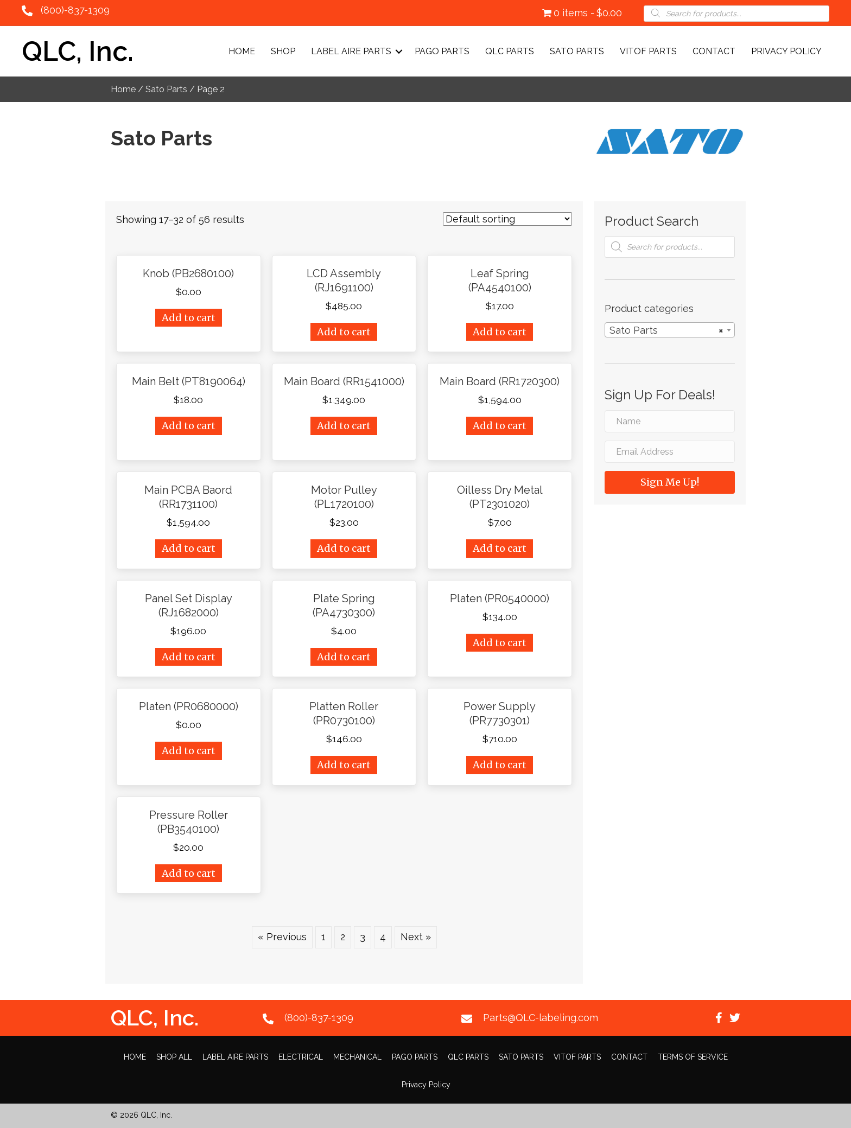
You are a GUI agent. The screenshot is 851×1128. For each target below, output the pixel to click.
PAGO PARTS (442, 51)
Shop (283, 51)
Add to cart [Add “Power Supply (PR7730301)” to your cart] (499, 765)
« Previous (282, 936)
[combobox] (670, 329)
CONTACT (714, 51)
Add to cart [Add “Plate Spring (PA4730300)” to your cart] (344, 657)
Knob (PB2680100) (188, 273)
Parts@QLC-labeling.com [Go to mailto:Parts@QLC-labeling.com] (540, 1017)
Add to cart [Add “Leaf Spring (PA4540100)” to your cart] (499, 332)
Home (241, 51)
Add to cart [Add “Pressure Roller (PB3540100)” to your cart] (188, 873)
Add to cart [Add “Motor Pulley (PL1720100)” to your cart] (344, 548)
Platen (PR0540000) (499, 598)
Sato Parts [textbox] (666, 330)
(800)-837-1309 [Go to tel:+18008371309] (318, 1017)
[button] (718, 1017)
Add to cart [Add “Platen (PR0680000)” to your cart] (188, 750)
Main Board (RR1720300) (500, 381)
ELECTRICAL (300, 1057)
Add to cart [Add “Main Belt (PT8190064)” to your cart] (188, 425)
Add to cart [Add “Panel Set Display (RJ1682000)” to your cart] (188, 657)
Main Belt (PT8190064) (188, 381)
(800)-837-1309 (75, 10)
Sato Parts (166, 89)
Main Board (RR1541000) (344, 381)
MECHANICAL (357, 1057)
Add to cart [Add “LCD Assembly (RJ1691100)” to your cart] (344, 332)
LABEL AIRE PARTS (351, 51)
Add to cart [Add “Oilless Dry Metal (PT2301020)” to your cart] (499, 548)
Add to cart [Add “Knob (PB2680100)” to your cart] (188, 317)
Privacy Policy (786, 51)
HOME (135, 1057)
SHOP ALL (174, 1057)
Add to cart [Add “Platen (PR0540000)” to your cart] (499, 642)
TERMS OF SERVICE (693, 1057)
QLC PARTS (509, 51)
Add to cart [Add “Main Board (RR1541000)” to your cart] (344, 425)
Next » (416, 936)
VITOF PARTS (648, 51)
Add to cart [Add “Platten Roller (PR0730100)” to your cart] (344, 765)
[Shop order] (507, 219)
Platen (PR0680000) (188, 706)
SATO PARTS (577, 51)
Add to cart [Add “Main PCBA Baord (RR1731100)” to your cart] (188, 548)
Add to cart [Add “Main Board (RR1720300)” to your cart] (499, 425)
